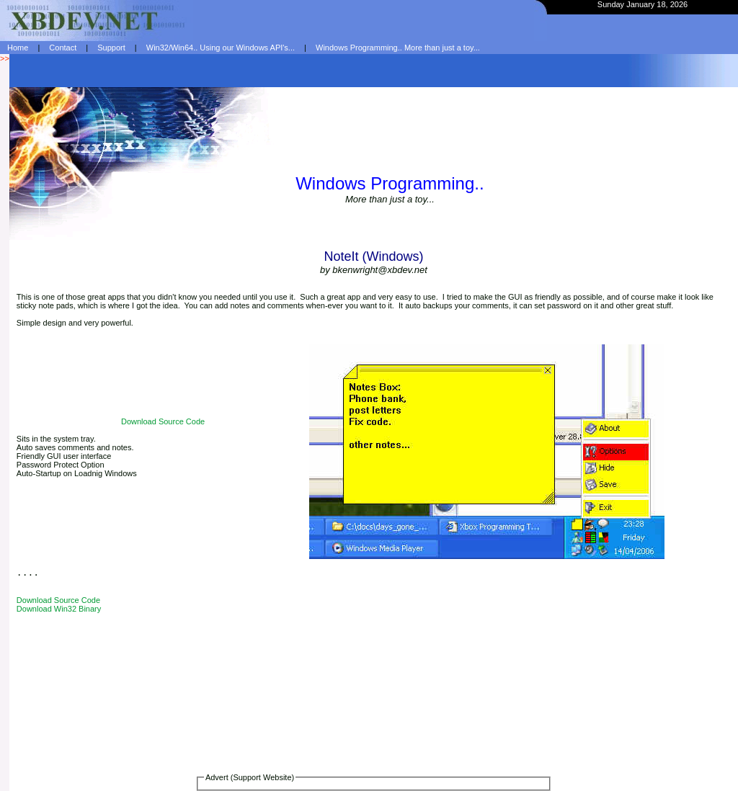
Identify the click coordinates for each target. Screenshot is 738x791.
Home (17, 47)
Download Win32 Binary (59, 608)
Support (111, 47)
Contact (62, 47)
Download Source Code (163, 421)
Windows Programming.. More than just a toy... (398, 47)
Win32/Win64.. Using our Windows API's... (220, 47)
